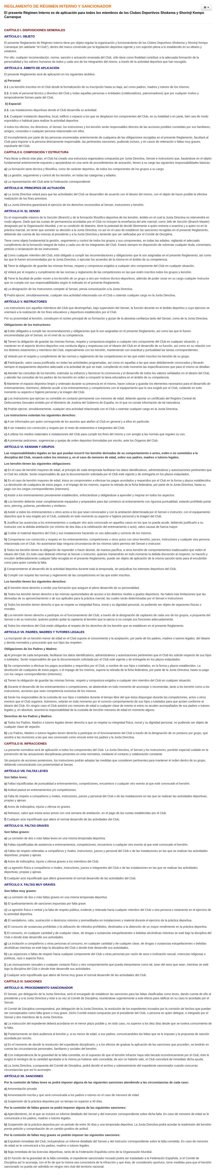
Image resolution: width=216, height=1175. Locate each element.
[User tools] (206, 7)
